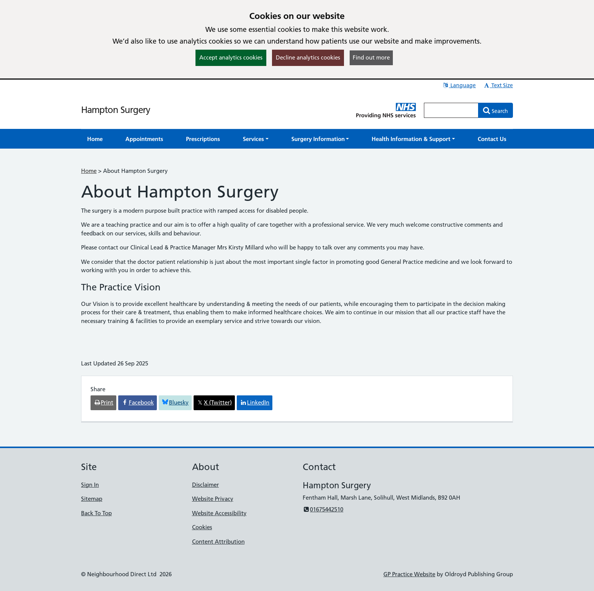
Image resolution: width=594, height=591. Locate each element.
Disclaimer (205, 484)
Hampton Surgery (115, 109)
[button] (256, 139)
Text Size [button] (498, 85)
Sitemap (91, 498)
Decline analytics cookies (308, 57)
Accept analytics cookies (231, 57)
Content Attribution (218, 541)
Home (89, 170)
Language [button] (459, 85)
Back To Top (96, 513)
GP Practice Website (409, 574)
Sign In (90, 484)
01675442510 (323, 509)
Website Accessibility (219, 513)
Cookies (202, 527)
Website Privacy (212, 498)
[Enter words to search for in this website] (451, 110)
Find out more (371, 57)
